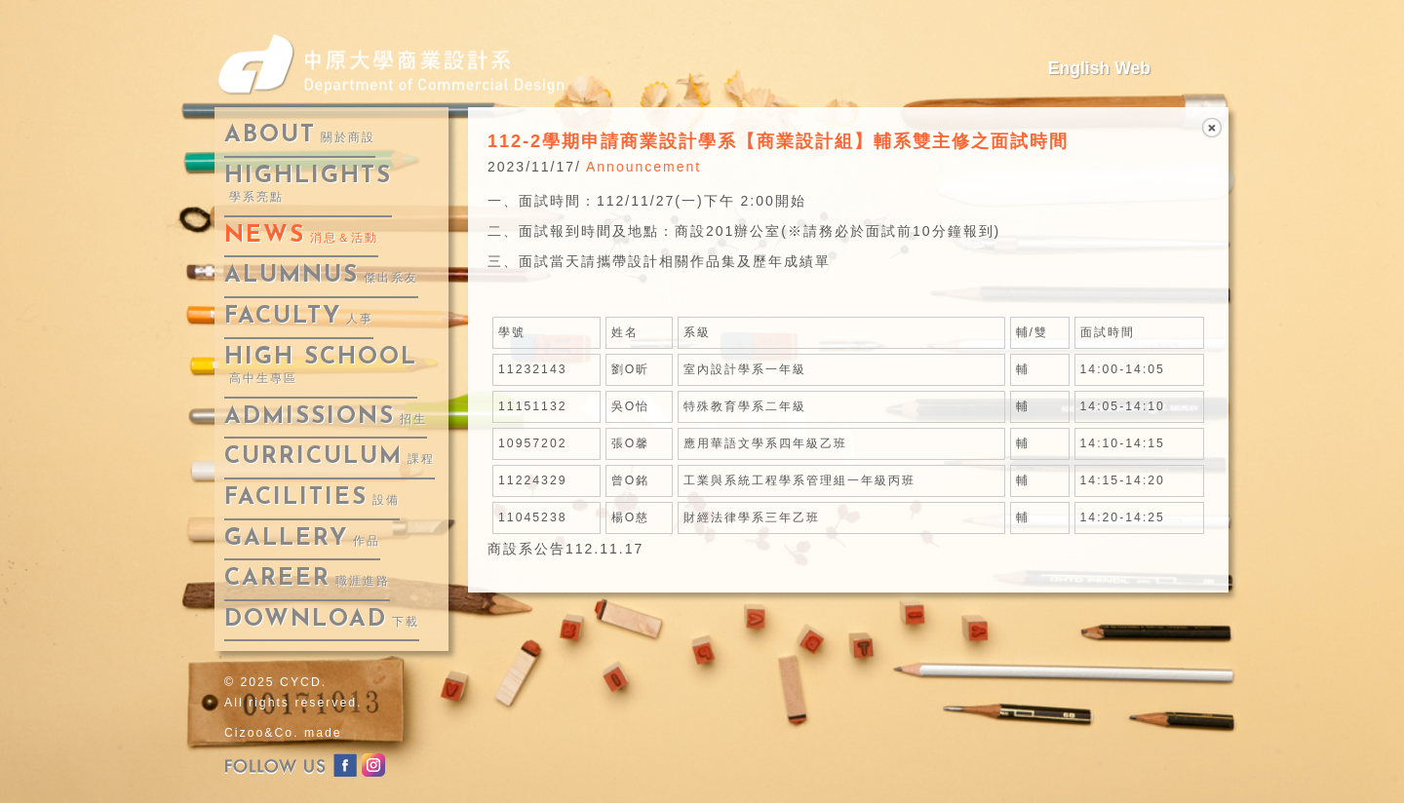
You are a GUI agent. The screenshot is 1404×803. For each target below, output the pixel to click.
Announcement (643, 166)
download (321, 619)
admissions (325, 417)
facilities (312, 498)
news (301, 236)
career (307, 579)
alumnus (321, 275)
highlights (308, 185)
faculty (298, 316)
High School (320, 366)
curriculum (329, 457)
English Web (1099, 68)
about (299, 135)
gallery (302, 539)
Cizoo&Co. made (283, 733)
